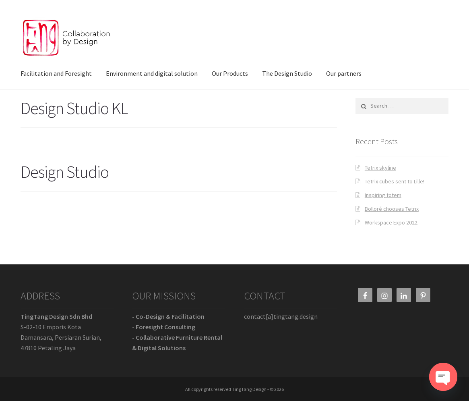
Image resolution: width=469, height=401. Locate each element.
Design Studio (65, 171)
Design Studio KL (74, 108)
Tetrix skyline (380, 167)
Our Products (230, 73)
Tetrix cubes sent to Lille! (394, 181)
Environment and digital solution (152, 73)
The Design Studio (287, 73)
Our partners (344, 73)
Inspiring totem (383, 195)
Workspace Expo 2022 (391, 222)
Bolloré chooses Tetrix (392, 208)
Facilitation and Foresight (56, 73)
